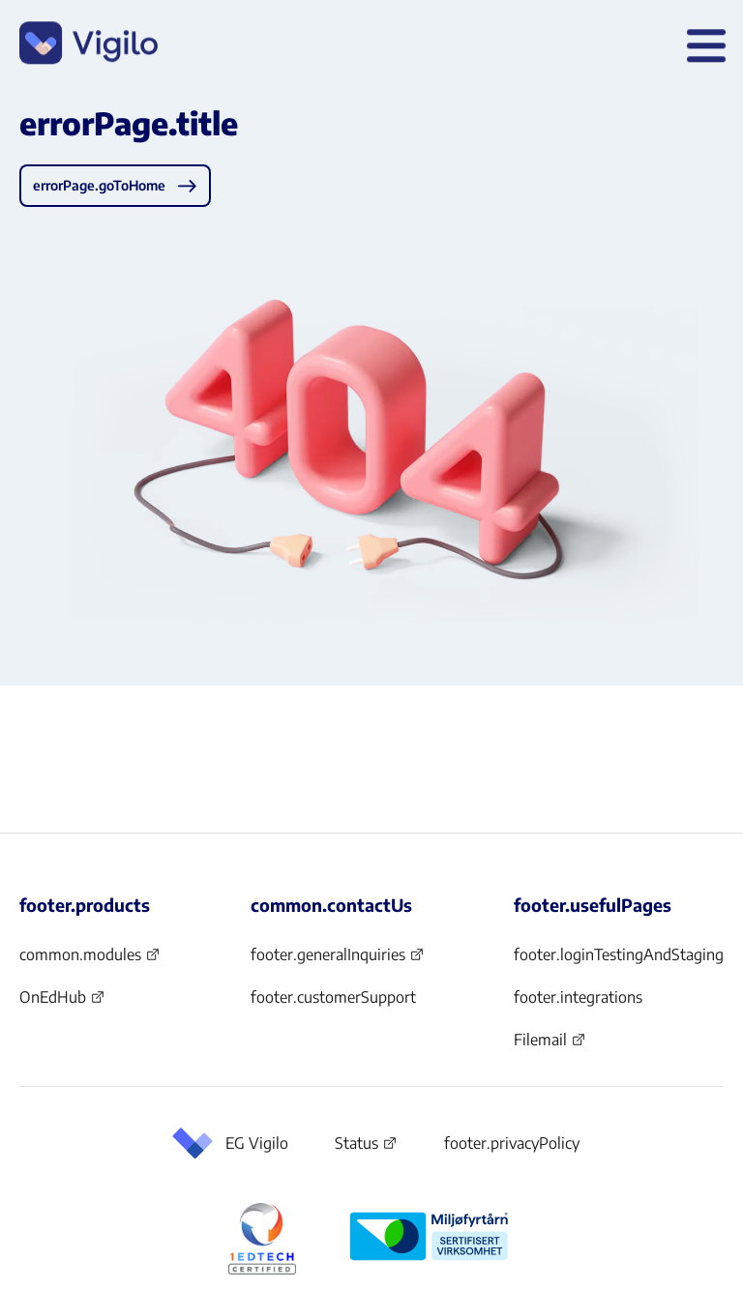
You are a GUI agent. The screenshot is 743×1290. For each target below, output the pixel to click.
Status (366, 1146)
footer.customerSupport (333, 997)
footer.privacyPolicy (512, 1143)
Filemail (550, 1045)
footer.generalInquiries (338, 960)
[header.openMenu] (702, 46)
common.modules (90, 960)
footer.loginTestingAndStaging (619, 954)
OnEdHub (62, 1002)
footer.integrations (578, 997)
